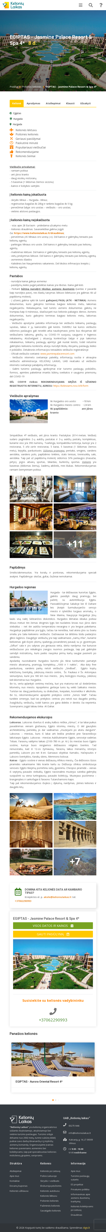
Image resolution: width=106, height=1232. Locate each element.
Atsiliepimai (53, 103)
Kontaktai (15, 1180)
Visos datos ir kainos (53, 926)
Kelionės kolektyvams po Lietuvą (82, 1208)
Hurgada (18, 119)
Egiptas (17, 113)
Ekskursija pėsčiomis (50, 1185)
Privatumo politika (80, 1189)
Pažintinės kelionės (50, 1205)
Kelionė (16, 103)
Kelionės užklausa (19, 1190)
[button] (53, 1100)
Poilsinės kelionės (31, 86)
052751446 (74, 1125)
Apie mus (14, 1175)
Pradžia (14, 86)
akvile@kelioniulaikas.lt (58, 897)
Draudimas (76, 1214)
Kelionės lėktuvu (48, 1195)
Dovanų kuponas (19, 1185)
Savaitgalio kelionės (50, 1210)
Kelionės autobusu (50, 1190)
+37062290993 (23, 901)
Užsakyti (85, 103)
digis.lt (86, 1227)
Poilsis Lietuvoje (48, 1175)
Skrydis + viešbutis (49, 1180)
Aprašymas (33, 103)
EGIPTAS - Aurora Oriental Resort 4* (39, 1081)
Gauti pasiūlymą (53, 934)
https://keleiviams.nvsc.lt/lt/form (70, 385)
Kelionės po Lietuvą (50, 1171)
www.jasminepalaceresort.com (57, 353)
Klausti (70, 103)
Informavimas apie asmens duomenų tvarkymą (80, 1198)
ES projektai (77, 1184)
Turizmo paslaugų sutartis (80, 1177)
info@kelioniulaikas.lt (80, 1133)
